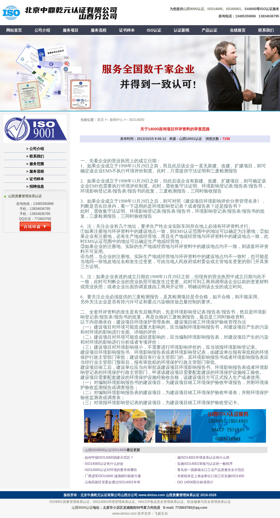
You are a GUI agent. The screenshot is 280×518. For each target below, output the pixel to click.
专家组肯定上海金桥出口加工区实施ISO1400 (210, 476)
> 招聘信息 (35, 186)
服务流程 (98, 30)
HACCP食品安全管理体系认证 (161, 502)
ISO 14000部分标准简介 (194, 482)
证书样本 (127, 30)
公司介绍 (42, 30)
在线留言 (238, 30)
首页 (100, 120)
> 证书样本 (35, 179)
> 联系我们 (35, 156)
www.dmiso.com (152, 495)
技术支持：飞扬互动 (152, 513)
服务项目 (70, 30)
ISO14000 (136, 120)
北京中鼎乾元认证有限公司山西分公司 (108, 495)
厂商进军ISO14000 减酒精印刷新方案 (112, 476)
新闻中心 (116, 120)
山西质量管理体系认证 (182, 495)
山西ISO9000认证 (98, 450)
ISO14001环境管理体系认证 (114, 502)
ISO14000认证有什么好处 (103, 464)
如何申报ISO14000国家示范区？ (108, 458)
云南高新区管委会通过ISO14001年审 (112, 482)
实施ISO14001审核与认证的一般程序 (204, 464)
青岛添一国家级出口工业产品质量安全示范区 (210, 470)
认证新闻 (181, 30)
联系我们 (266, 30)
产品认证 (209, 30)
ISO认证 (154, 30)
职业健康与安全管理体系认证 (209, 502)
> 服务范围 (35, 164)
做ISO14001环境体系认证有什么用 (202, 458)
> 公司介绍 (35, 149)
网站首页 (14, 30)
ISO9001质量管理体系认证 (69, 502)
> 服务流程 (35, 171)
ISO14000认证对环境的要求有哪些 (110, 470)
